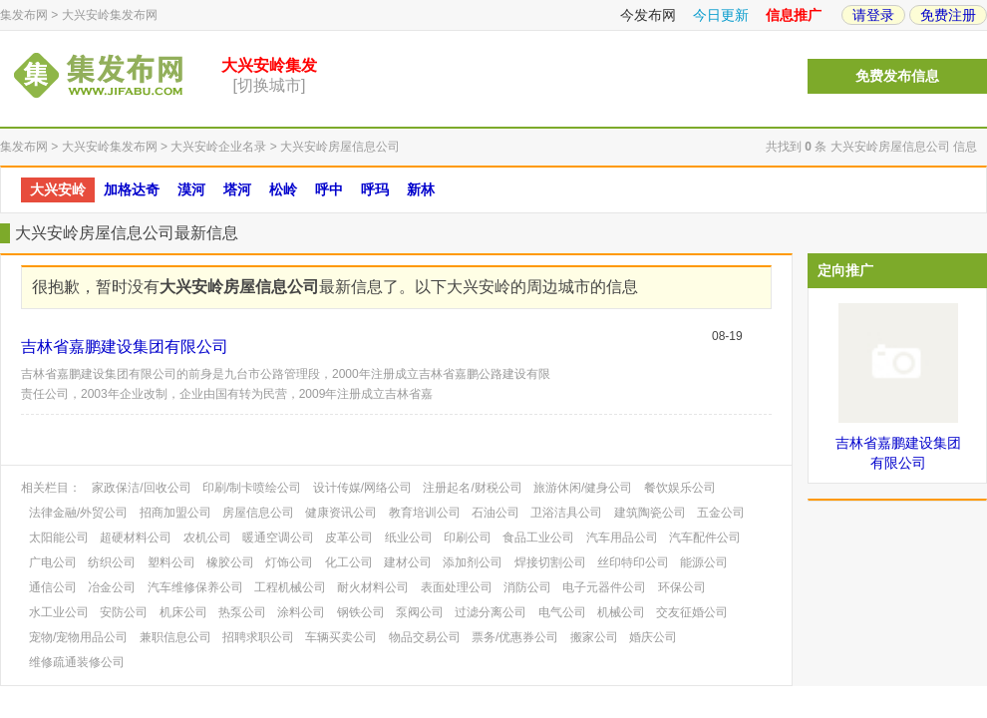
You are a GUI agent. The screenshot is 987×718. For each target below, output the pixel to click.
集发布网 (24, 15)
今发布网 (648, 15)
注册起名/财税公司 (472, 488)
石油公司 (495, 513)
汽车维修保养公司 (195, 587)
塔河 (237, 189)
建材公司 (408, 562)
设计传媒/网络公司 (362, 488)
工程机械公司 (290, 587)
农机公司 (207, 537)
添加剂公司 (472, 562)
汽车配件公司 (705, 537)
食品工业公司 (538, 537)
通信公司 (53, 587)
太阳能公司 (59, 537)
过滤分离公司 (490, 612)
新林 (421, 189)
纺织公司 (112, 562)
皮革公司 (349, 537)
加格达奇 (132, 189)
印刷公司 (468, 537)
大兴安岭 (58, 189)
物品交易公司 (425, 637)
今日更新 (721, 15)
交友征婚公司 (692, 612)
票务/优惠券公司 (515, 637)
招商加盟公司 (175, 513)
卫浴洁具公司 (566, 513)
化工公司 (349, 562)
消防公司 (527, 587)
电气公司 (562, 612)
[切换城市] (269, 85)
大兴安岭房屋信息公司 (340, 147)
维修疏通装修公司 (77, 662)
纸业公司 (409, 537)
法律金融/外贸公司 (78, 513)
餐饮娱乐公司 (680, 488)
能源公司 (704, 562)
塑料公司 (171, 562)
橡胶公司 (230, 562)
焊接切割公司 (550, 562)
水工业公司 (59, 612)
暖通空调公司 (278, 537)
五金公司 (721, 513)
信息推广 (794, 15)
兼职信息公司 (175, 637)
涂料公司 (301, 612)
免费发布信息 (897, 76)
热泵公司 (242, 612)
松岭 (283, 189)
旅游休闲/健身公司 (582, 488)
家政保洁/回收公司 (141, 488)
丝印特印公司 (633, 562)
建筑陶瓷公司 (650, 513)
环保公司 (682, 587)
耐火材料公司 (373, 587)
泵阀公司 (420, 612)
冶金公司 (112, 587)
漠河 (191, 189)
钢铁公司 (361, 612)
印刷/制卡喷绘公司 (251, 488)
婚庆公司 (653, 637)
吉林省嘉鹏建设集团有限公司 (124, 346)
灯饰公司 (289, 562)
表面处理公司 (457, 587)
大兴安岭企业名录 (218, 147)
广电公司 (53, 562)
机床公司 (183, 612)
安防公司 (124, 612)
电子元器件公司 (604, 587)
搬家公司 (594, 637)
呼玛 (375, 189)
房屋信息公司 (258, 513)
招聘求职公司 (258, 637)
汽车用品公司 (622, 537)
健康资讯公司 (341, 513)
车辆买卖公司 (341, 637)
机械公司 (621, 612)
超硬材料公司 (135, 537)
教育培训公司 (425, 513)
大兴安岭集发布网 (110, 15)
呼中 (329, 189)
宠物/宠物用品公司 (78, 637)
